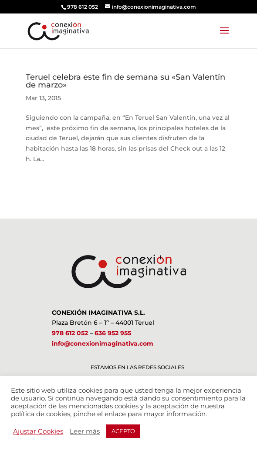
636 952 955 (113, 333)
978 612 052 (70, 333)
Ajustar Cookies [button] (38, 431)
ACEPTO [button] (123, 430)
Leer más (85, 431)
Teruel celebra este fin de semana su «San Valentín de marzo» (125, 81)
